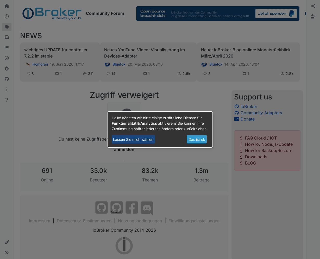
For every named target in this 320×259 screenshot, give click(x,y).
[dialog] (160, 129)
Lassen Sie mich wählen (133, 139)
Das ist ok (197, 139)
